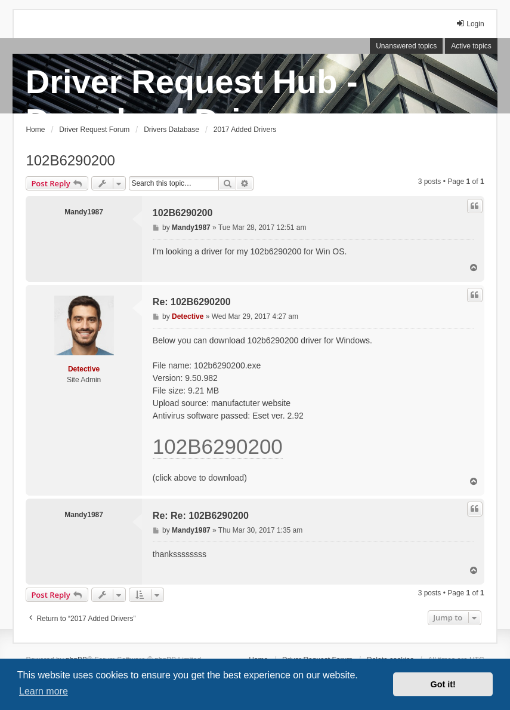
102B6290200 (70, 160)
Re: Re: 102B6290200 (201, 516)
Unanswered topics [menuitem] (406, 46)
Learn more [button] (43, 691)
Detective (84, 369)
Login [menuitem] (470, 23)
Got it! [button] (443, 684)
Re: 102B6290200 (192, 302)
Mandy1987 (83, 212)
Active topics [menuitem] (471, 46)
